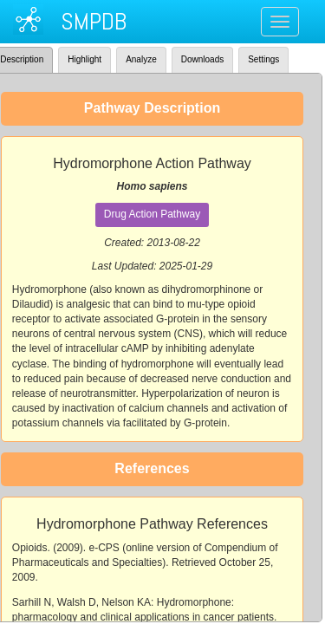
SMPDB (94, 21)
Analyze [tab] (141, 59)
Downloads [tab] (202, 59)
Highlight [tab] (84, 59)
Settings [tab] (263, 59)
